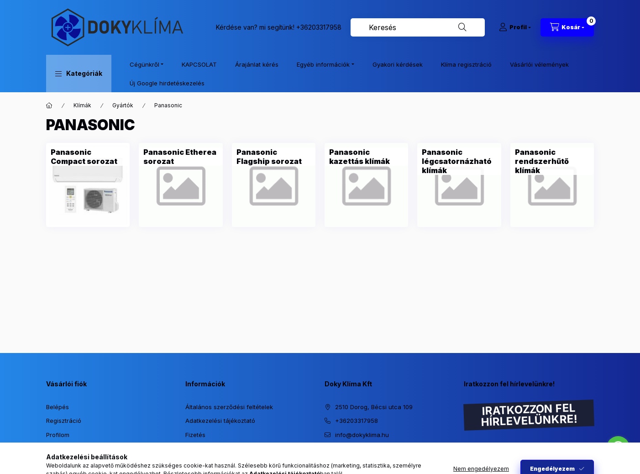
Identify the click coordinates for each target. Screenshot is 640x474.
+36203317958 (318, 27)
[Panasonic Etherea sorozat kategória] (180, 156)
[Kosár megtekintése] (567, 27)
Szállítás (197, 448)
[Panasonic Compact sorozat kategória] (88, 156)
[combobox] (418, 27)
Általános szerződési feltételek (229, 407)
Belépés (57, 407)
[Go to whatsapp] (618, 447)
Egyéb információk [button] (323, 64)
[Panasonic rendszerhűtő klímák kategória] (552, 161)
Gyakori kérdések (397, 64)
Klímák (82, 105)
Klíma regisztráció (466, 64)
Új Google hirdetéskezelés (167, 83)
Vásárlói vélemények (539, 64)
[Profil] (514, 27)
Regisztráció (63, 420)
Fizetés (195, 434)
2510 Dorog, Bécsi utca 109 (374, 407)
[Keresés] (462, 27)
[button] (78, 73)
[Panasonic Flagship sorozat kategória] (273, 156)
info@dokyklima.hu (362, 434)
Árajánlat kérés (256, 64)
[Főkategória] (49, 105)
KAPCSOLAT (199, 64)
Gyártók (122, 105)
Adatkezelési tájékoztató (220, 420)
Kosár (54, 448)
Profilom (57, 434)
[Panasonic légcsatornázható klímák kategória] (459, 161)
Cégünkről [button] (144, 64)
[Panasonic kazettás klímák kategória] (366, 156)
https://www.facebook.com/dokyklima (345, 457)
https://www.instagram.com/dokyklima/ (327, 457)
